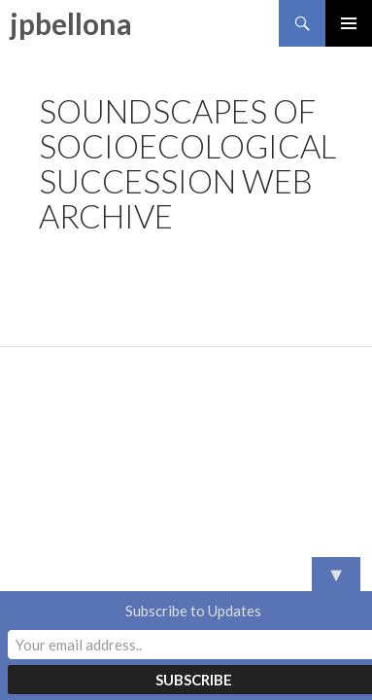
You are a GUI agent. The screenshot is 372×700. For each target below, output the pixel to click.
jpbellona (71, 23)
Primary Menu (348, 23)
